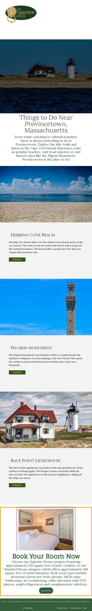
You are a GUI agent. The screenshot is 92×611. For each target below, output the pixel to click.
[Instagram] (61, 15)
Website (17, 259)
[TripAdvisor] (66, 15)
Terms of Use (76, 608)
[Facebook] (57, 15)
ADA (85, 608)
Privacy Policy (62, 608)
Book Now (46, 590)
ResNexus (29, 608)
